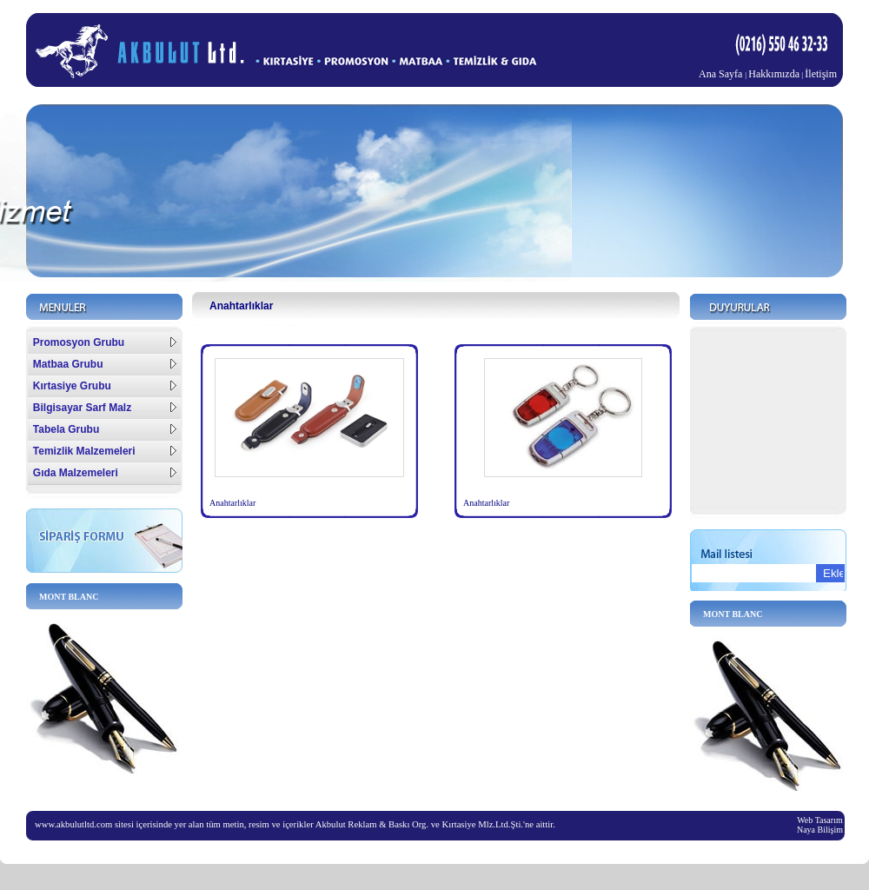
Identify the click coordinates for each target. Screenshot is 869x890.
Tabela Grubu (104, 429)
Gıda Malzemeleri (104, 473)
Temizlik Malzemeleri (104, 451)
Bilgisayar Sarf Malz (104, 408)
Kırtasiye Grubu (104, 386)
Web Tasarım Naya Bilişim (820, 824)
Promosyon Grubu (104, 342)
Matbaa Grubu (104, 364)
